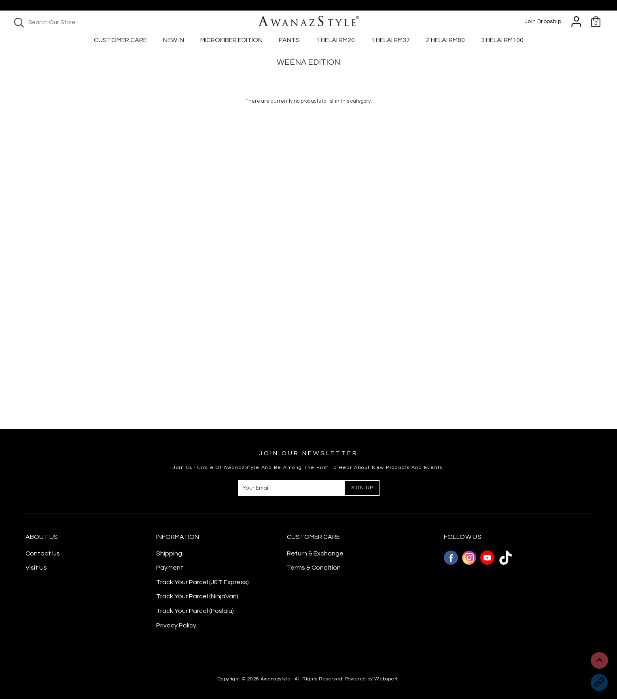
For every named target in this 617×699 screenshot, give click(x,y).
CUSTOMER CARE (313, 537)
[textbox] (81, 22)
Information (177, 537)
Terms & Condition (314, 567)
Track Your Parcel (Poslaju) (195, 611)
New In (173, 40)
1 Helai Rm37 (390, 40)
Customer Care (120, 40)
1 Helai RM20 (335, 40)
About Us (41, 537)
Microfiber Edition (231, 40)
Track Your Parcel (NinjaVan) (197, 596)
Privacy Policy (176, 625)
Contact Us (42, 553)
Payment (169, 567)
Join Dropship (543, 21)
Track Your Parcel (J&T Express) (202, 582)
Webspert (386, 679)
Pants (289, 40)
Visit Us (36, 567)
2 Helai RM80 (445, 40)
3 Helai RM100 (502, 40)
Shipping (169, 553)
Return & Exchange (315, 553)
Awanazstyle (275, 679)
